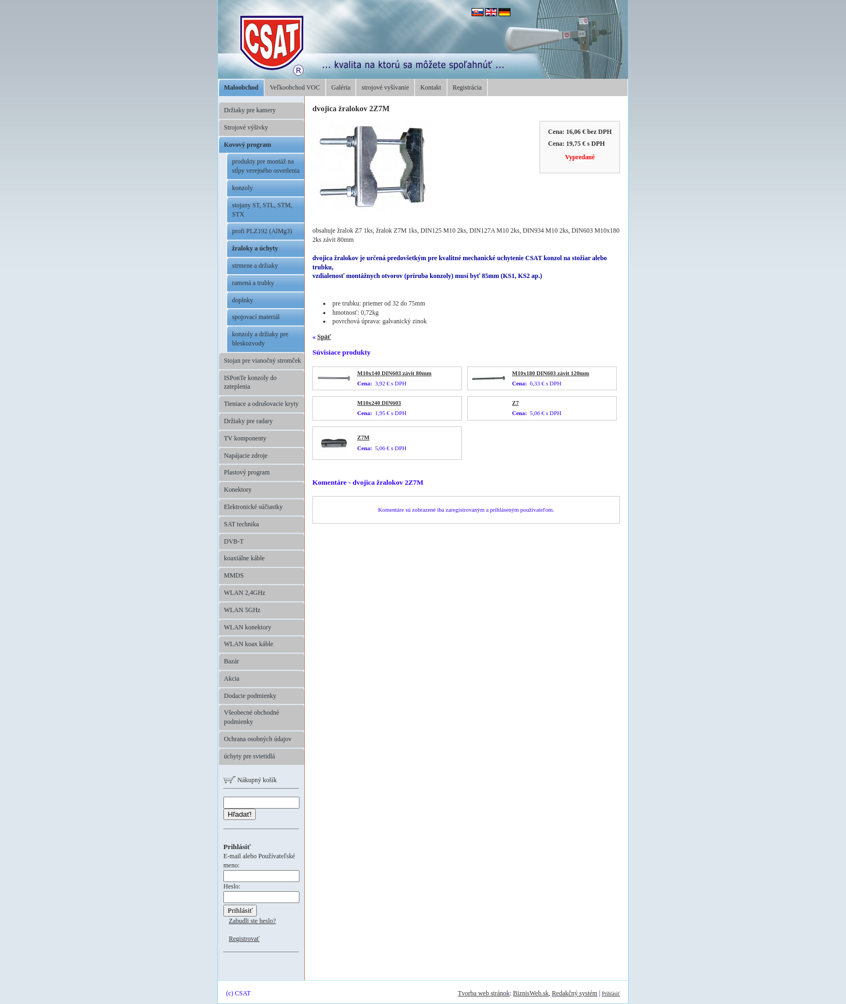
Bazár (231, 661)
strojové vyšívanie (385, 87)
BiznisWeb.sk (531, 993)
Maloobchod (241, 87)
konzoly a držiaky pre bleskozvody (260, 338)
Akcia (232, 678)
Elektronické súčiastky (253, 507)
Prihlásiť (611, 993)
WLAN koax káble (248, 644)
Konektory (237, 489)
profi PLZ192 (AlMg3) (262, 231)
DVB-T (234, 541)
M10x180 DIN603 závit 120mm (550, 373)
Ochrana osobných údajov (257, 739)
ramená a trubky (253, 283)
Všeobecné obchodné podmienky (251, 717)
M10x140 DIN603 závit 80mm (394, 373)
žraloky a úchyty (255, 248)
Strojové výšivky (246, 127)
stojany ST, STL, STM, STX (262, 209)
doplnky (242, 300)
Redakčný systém (574, 993)
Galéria (340, 87)
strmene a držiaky (255, 265)
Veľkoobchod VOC (295, 87)
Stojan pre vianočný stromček (262, 360)
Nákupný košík (250, 780)
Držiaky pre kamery (250, 110)
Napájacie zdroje (246, 455)
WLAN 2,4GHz (244, 592)
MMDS (234, 575)
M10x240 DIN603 (379, 402)
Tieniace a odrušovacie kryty (261, 404)
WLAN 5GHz (242, 610)
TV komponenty (245, 438)
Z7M (363, 437)
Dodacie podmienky (250, 696)
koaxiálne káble (244, 558)
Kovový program (247, 144)
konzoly (242, 188)
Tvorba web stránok (483, 993)
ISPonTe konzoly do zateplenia (250, 382)
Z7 (515, 402)
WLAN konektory (247, 627)
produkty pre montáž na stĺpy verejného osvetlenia (265, 166)
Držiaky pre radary (248, 421)
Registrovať (244, 938)
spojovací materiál (255, 317)
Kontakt (430, 87)
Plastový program (247, 472)
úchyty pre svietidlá (249, 756)
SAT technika (241, 524)
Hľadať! (239, 814)
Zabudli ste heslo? (252, 921)
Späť (324, 337)
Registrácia (467, 87)
